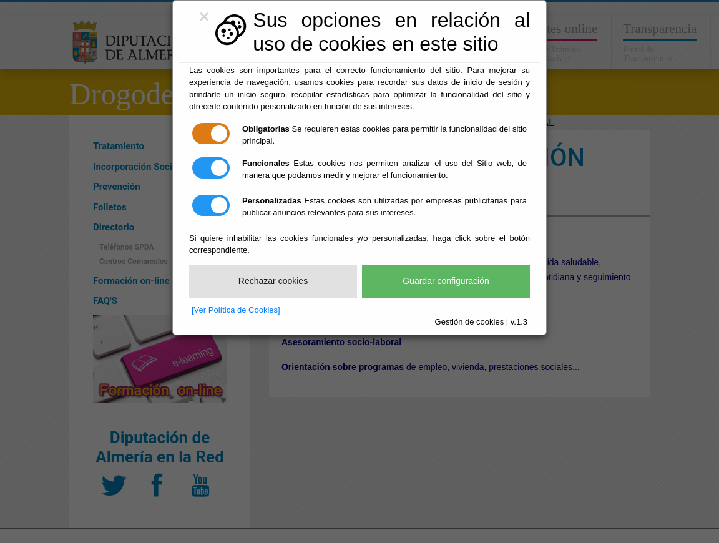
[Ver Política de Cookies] (236, 310)
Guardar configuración (446, 281)
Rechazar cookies (273, 281)
